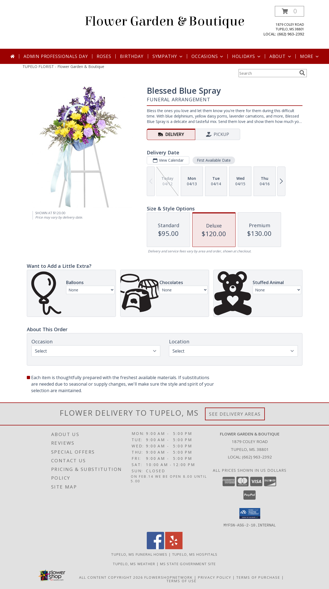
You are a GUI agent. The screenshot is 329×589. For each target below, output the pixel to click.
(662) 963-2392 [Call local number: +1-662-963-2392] (290, 34)
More (310, 56)
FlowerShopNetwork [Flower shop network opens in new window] (168, 577)
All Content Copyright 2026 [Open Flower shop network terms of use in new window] (111, 577)
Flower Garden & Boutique (165, 21)
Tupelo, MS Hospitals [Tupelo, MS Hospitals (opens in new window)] (195, 554)
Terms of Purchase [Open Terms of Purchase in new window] (258, 577)
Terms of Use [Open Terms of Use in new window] (182, 580)
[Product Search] (268, 73)
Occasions (207, 56)
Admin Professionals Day (56, 56)
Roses (104, 56)
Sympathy (168, 56)
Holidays (246, 56)
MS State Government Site (188, 563)
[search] (302, 73)
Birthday (131, 56)
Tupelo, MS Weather (134, 563)
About (280, 56)
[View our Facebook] (155, 547)
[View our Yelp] (174, 547)
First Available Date (213, 160)
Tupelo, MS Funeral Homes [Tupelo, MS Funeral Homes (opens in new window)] (139, 554)
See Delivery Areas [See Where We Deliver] (235, 414)
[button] (289, 11)
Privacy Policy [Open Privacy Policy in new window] (214, 577)
